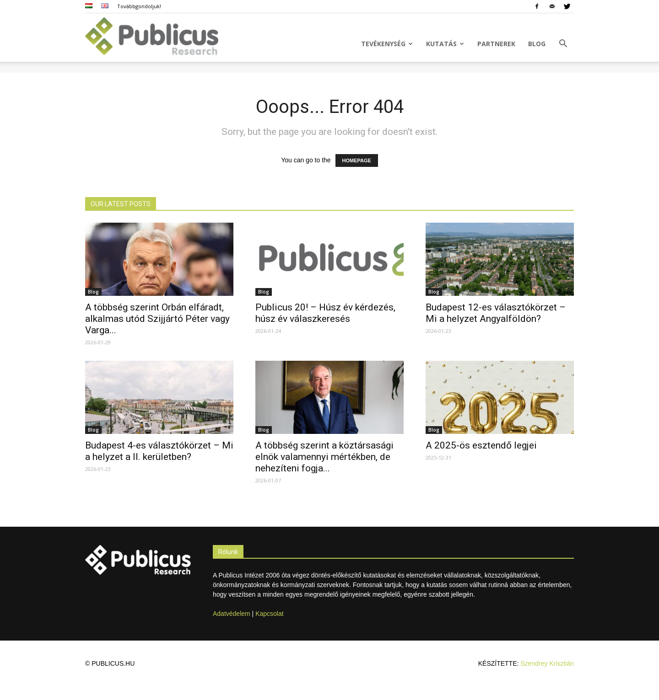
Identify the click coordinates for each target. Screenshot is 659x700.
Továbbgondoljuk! (139, 6)
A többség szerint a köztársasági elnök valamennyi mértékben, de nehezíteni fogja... (324, 457)
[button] (563, 44)
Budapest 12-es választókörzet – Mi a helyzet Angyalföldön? (496, 313)
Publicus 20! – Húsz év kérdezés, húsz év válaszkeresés (325, 313)
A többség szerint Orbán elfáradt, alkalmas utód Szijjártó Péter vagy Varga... (157, 319)
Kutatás (445, 43)
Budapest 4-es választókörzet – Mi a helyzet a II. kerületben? (159, 451)
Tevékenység (387, 43)
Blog (537, 43)
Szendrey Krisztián (547, 663)
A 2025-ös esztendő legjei (481, 445)
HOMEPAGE (356, 160)
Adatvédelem (231, 613)
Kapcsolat (269, 613)
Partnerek (496, 43)
